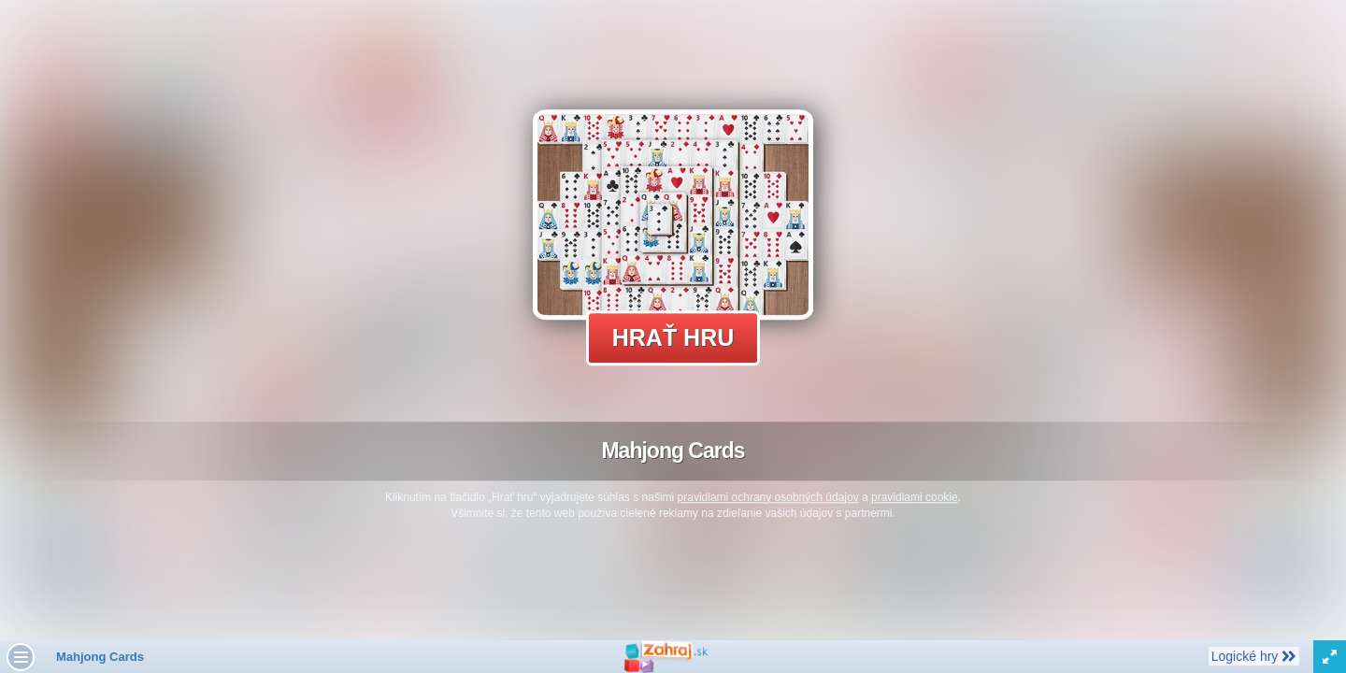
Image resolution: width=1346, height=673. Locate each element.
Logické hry (1253, 655)
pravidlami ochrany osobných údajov (768, 497)
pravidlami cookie (914, 497)
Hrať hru (673, 337)
